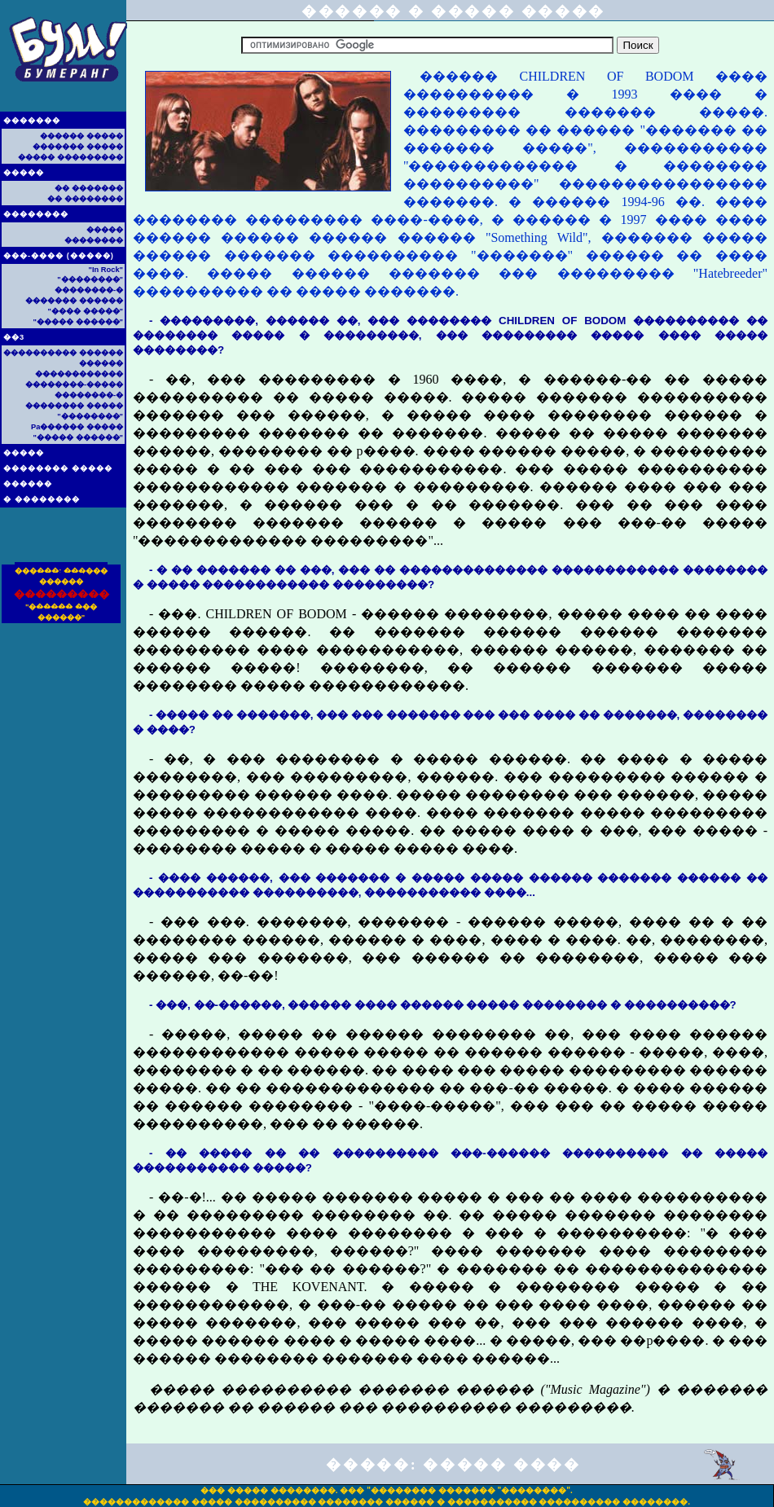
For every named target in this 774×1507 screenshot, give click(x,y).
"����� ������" (78, 322)
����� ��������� (70, 157)
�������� (35, 214)
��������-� (89, 290)
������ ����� (81, 136)
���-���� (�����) (58, 256)
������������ (79, 374)
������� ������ (74, 301)
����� (23, 173)
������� (31, 120)
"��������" (90, 279)
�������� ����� (57, 468)
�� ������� (89, 188)
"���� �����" (85, 311)
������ (27, 484)
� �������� (41, 499)
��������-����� (74, 384)
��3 (13, 337)
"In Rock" (105, 270)
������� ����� (78, 147)
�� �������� (85, 199)
